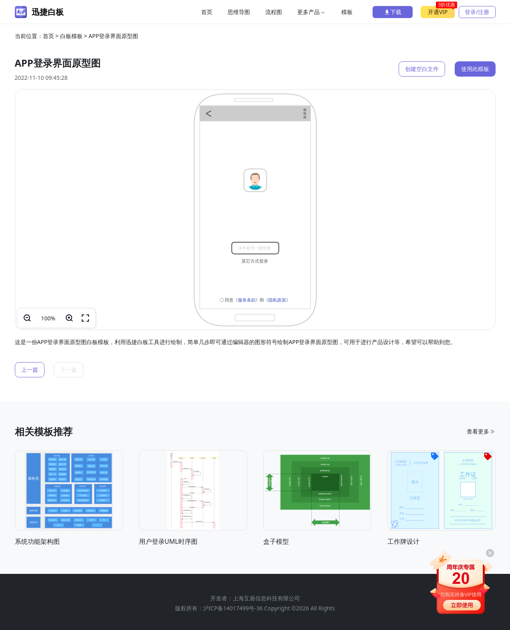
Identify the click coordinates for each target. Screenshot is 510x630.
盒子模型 (276, 541)
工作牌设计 (403, 541)
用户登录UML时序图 (168, 541)
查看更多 (481, 431)
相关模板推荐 (44, 431)
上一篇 (29, 369)
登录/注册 (477, 12)
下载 (392, 12)
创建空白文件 (422, 69)
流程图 (273, 12)
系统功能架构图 (37, 541)
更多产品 (311, 12)
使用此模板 (475, 69)
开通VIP (441, 11)
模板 (347, 12)
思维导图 (239, 12)
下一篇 (68, 369)
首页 (206, 12)
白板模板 (71, 36)
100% (48, 318)
